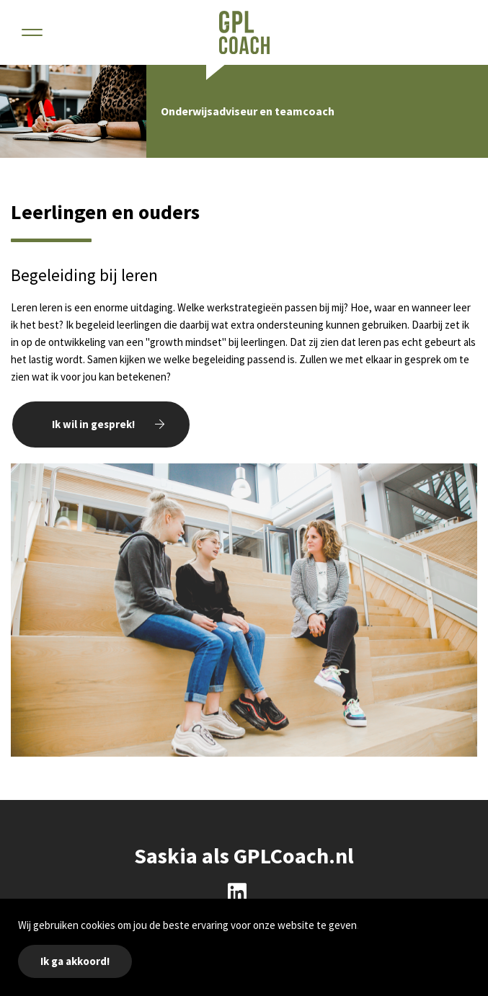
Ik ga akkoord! (75, 961)
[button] (32, 32)
